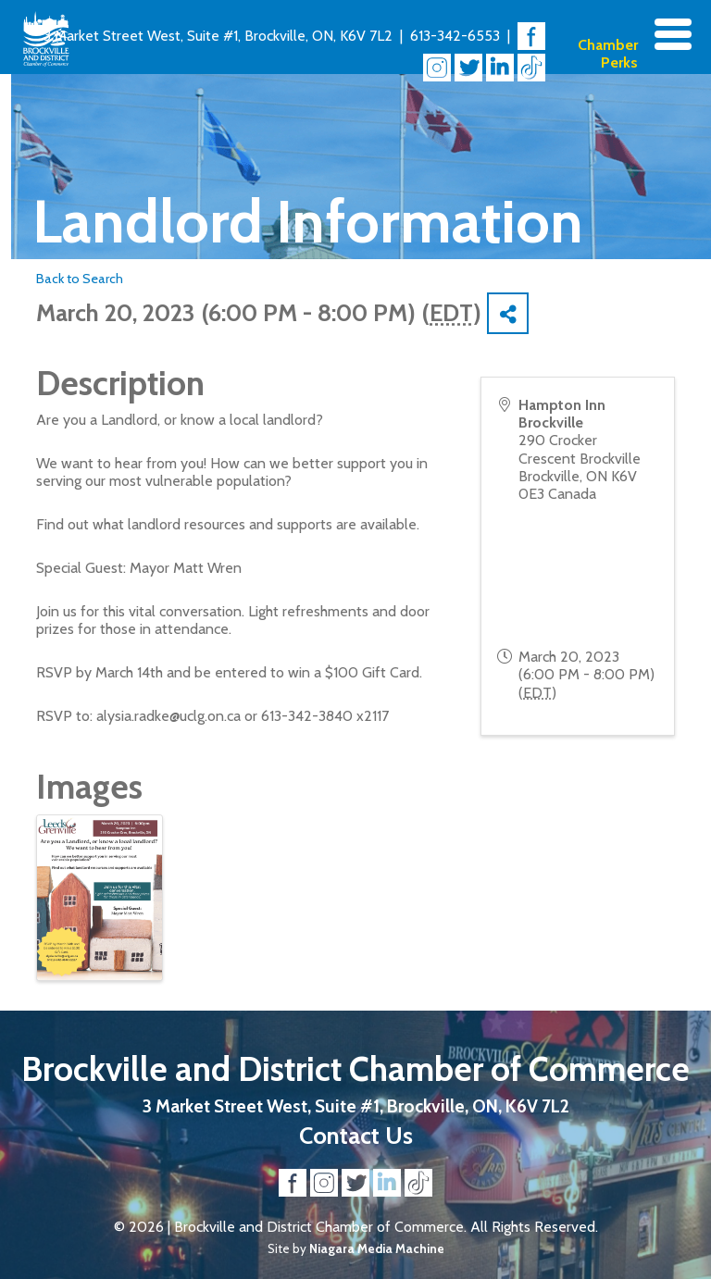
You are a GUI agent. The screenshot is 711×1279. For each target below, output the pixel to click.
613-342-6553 (455, 35)
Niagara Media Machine (376, 1248)
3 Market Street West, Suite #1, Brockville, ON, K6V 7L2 (218, 35)
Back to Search (79, 278)
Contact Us (356, 1135)
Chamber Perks (608, 53)
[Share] (508, 313)
